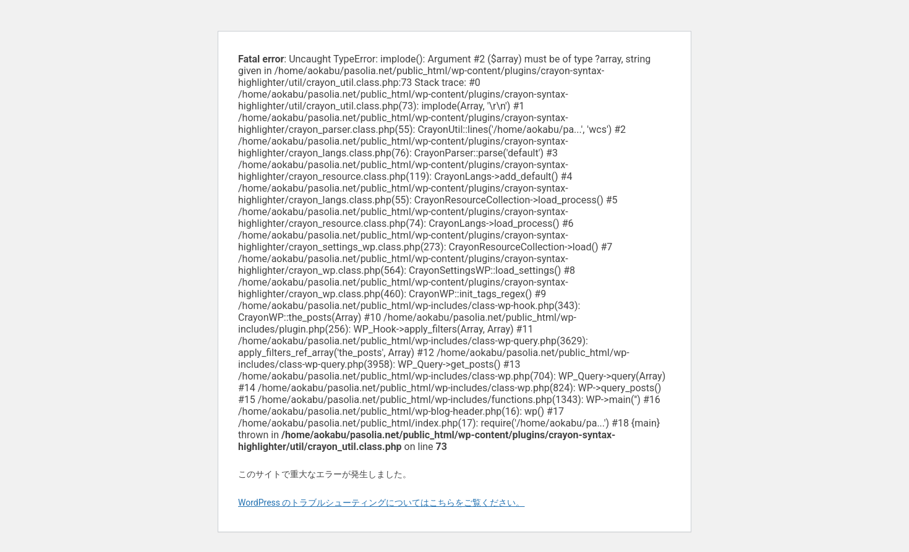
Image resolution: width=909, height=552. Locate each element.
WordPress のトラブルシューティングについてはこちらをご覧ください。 (381, 502)
